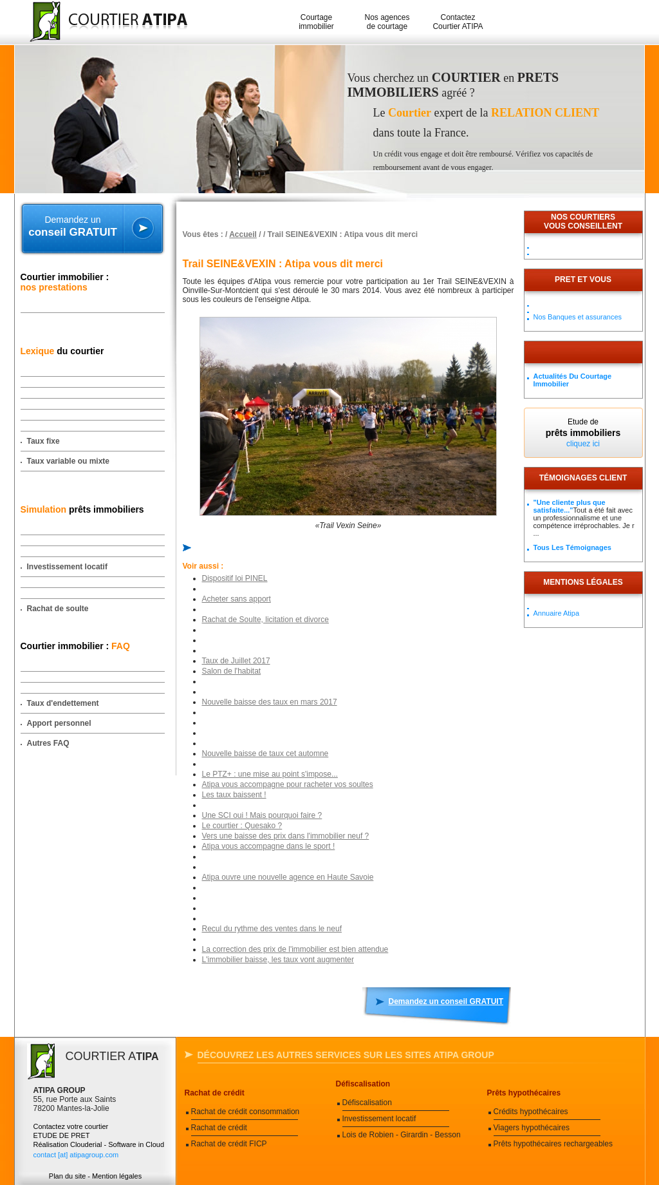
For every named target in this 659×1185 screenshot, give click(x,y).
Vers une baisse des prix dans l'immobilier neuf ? (285, 835)
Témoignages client (583, 477)
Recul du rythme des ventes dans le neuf (272, 928)
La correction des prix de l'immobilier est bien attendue (295, 949)
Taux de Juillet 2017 (236, 660)
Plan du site (67, 1176)
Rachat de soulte (58, 608)
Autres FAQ (48, 743)
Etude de (583, 432)
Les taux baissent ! (234, 794)
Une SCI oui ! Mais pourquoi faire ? (262, 815)
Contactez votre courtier (71, 1126)
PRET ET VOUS (583, 279)
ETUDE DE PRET (61, 1135)
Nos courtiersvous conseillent (583, 222)
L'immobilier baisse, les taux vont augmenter (278, 959)
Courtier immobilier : (65, 282)
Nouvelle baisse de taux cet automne (265, 753)
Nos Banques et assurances (578, 317)
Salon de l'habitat (231, 671)
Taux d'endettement (63, 703)
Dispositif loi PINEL (235, 578)
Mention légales (117, 1176)
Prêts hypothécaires (524, 1092)
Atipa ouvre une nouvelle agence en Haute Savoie (288, 877)
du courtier (62, 351)
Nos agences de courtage (386, 22)
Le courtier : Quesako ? (242, 825)
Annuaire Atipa (557, 613)
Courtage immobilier (316, 22)
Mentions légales (582, 582)
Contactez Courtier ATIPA (457, 22)
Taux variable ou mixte (68, 461)
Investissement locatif (67, 566)
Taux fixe (43, 441)
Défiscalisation (363, 1083)
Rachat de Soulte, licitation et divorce (265, 619)
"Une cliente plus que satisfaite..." (570, 506)
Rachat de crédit (215, 1092)
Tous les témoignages (572, 547)
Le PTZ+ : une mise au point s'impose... (270, 774)
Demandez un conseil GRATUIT (446, 1001)
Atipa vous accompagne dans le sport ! (268, 846)
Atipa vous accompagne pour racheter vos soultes (287, 784)
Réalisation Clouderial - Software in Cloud (99, 1144)
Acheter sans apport (236, 598)
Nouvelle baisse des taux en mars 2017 (269, 701)
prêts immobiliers (82, 509)
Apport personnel (59, 723)
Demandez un (73, 226)
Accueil (243, 234)
